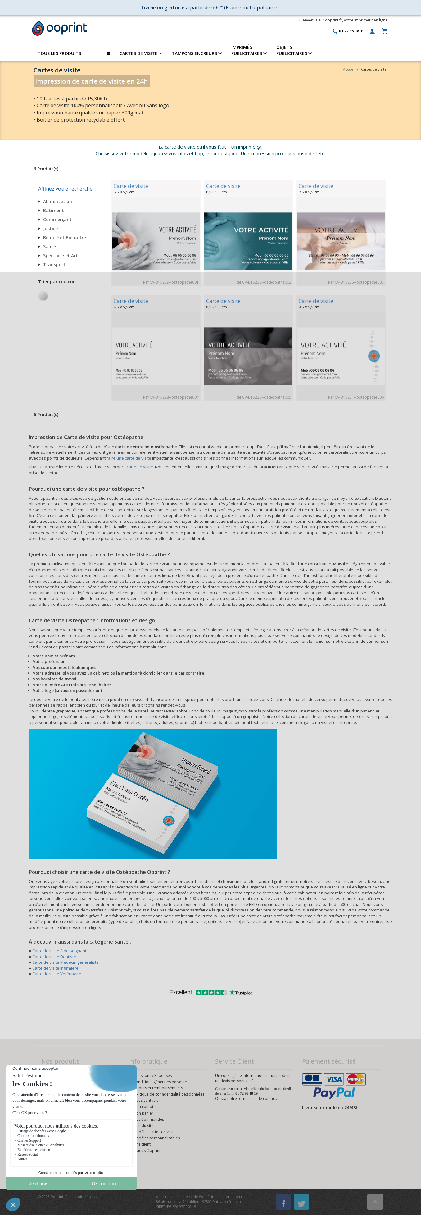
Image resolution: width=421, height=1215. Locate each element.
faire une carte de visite (128, 458)
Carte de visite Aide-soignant (59, 950)
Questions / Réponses (152, 1075)
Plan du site (143, 1125)
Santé (49, 246)
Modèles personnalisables (156, 1138)
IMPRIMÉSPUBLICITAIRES (249, 50)
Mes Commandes (148, 1119)
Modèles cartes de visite (154, 1131)
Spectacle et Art (60, 255)
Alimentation (57, 201)
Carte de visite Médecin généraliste (65, 962)
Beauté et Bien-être (64, 237)
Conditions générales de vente (160, 1081)
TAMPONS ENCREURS (197, 53)
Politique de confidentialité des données (168, 1094)
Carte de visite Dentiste (54, 956)
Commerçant (57, 219)
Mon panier (143, 1113)
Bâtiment (53, 210)
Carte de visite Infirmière (55, 968)
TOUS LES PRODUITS (74, 53)
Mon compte (144, 1106)
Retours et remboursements (158, 1088)
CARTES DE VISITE (141, 53)
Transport (54, 264)
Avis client (142, 1144)
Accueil (349, 69)
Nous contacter (146, 1100)
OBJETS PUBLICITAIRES (294, 50)
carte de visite (140, 467)
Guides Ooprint (147, 1150)
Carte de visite (131, 185)
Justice (50, 228)
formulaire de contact (257, 1098)
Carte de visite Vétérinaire (56, 973)
